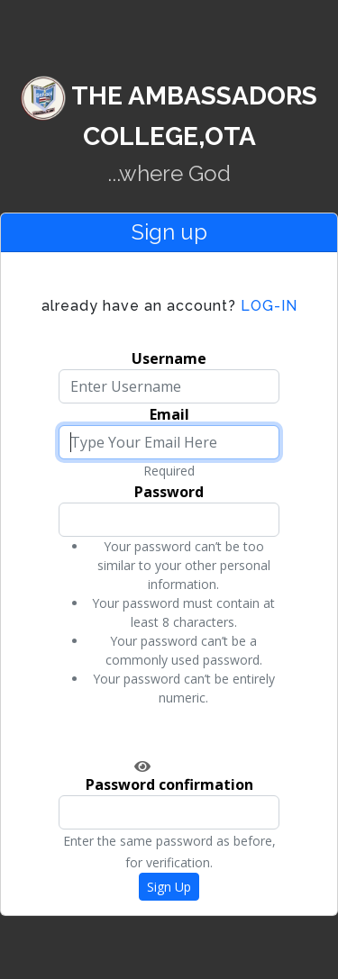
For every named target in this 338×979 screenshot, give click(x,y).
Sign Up (169, 886)
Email (169, 414)
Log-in (169, 305)
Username (169, 358)
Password (169, 492)
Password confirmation (169, 784)
